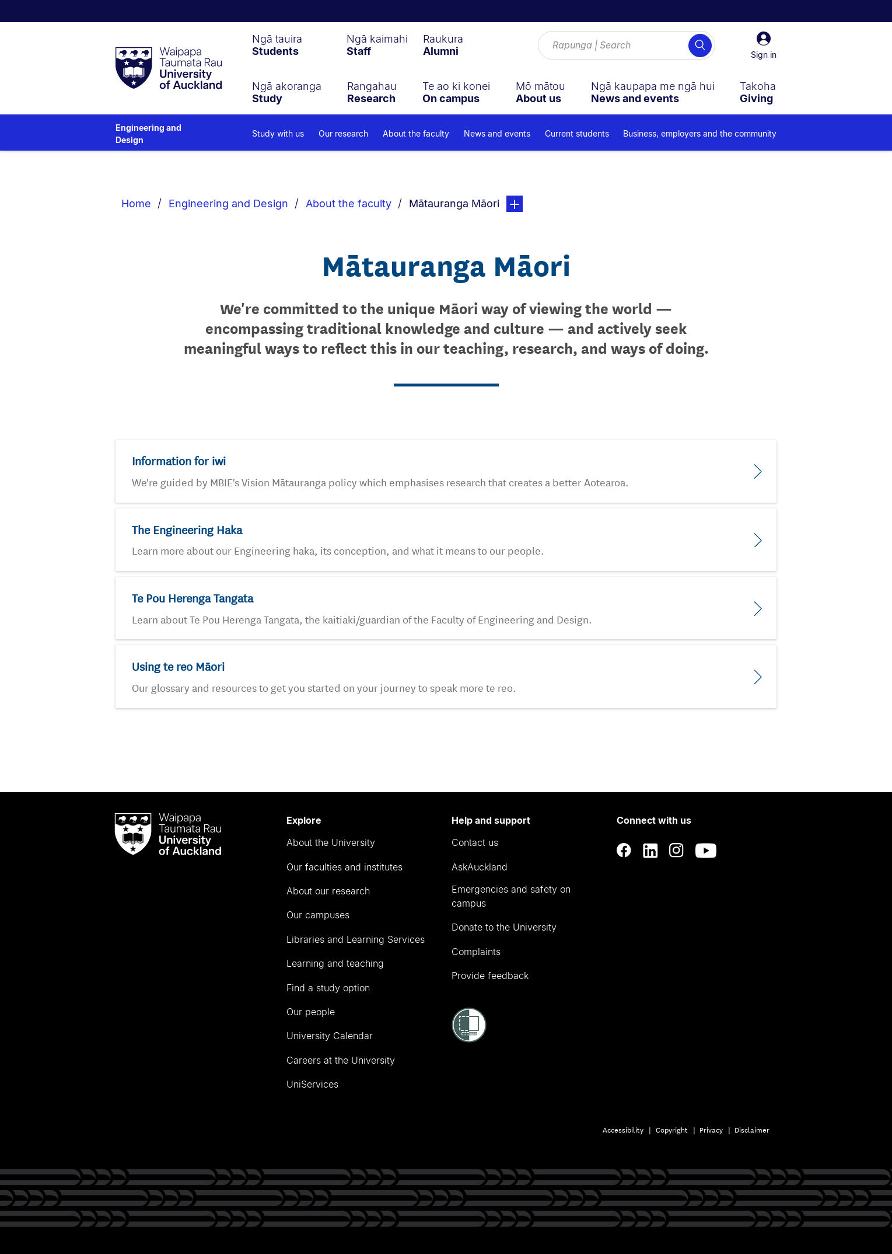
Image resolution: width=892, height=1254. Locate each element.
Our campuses (317, 915)
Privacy (711, 1129)
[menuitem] (277, 45)
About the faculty (348, 203)
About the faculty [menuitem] (416, 133)
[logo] (169, 69)
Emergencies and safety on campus (511, 896)
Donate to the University (504, 927)
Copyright (672, 1129)
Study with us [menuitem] (278, 133)
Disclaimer (751, 1129)
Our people (310, 1012)
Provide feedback (490, 975)
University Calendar (329, 1035)
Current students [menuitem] (577, 133)
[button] (763, 46)
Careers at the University (340, 1060)
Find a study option (328, 988)
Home (136, 203)
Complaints (476, 951)
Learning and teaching (335, 963)
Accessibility (623, 1129)
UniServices (312, 1084)
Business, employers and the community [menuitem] (699, 133)
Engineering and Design (148, 134)
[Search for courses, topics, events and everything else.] (626, 45)
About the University (330, 842)
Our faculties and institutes (344, 867)
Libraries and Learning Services (355, 939)
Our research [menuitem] (343, 133)
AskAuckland (480, 867)
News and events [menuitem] (497, 133)
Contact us (475, 842)
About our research (328, 891)
